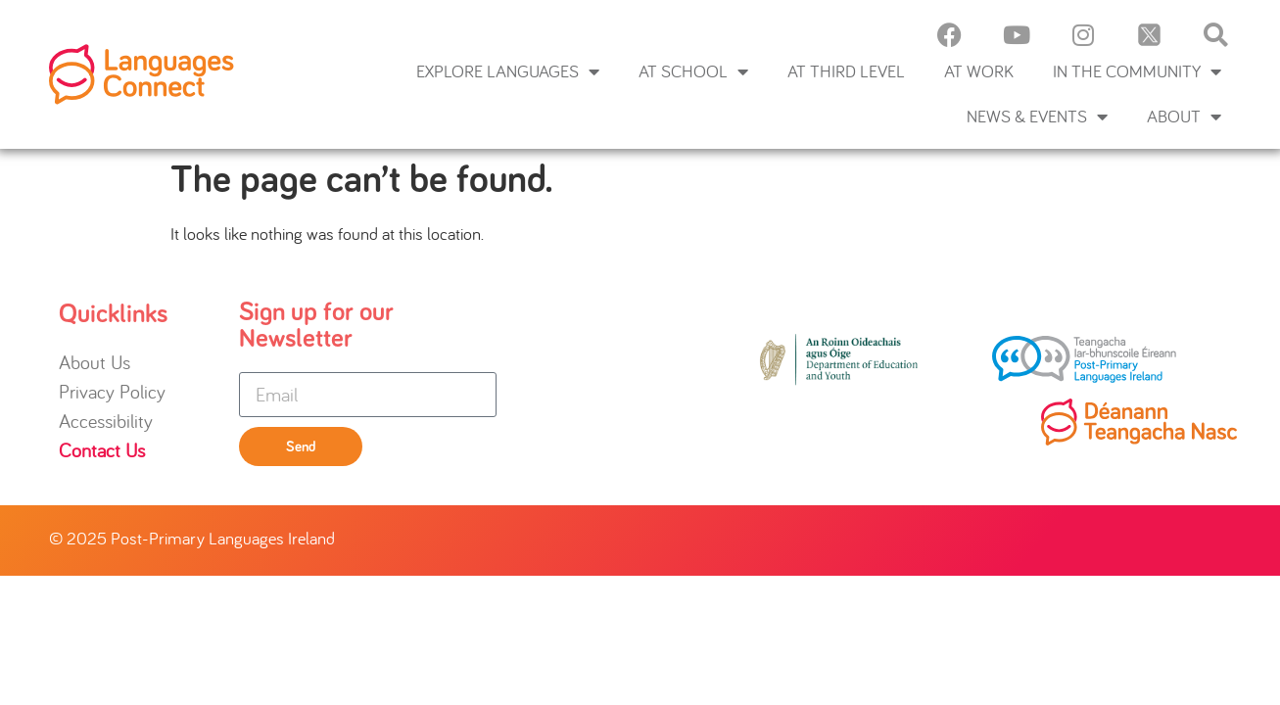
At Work (979, 71)
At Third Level (846, 71)
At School (693, 71)
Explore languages (507, 71)
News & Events (1037, 116)
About (1184, 116)
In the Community (1137, 71)
